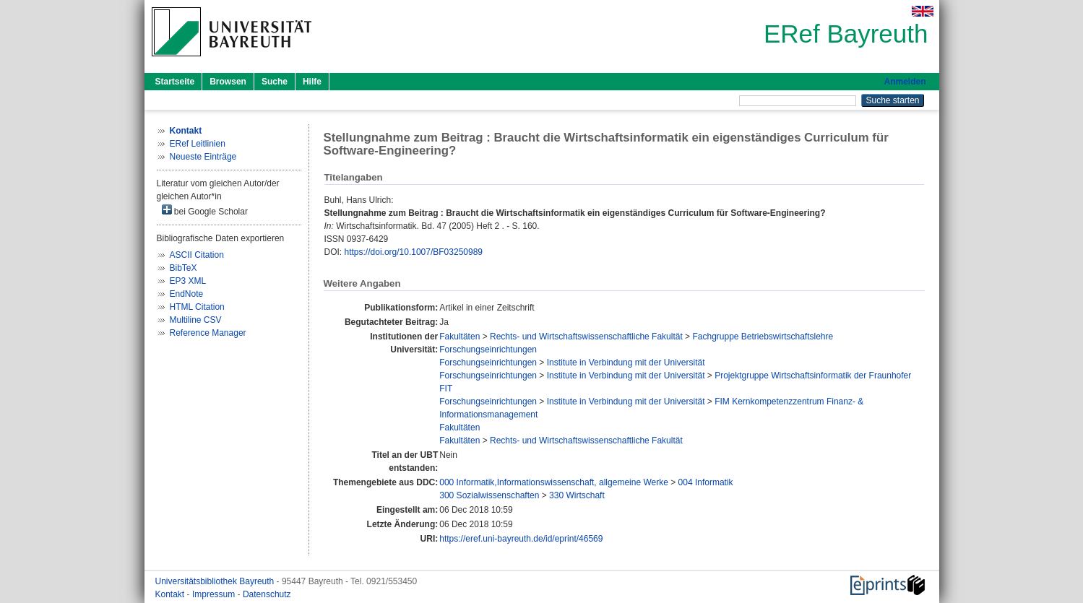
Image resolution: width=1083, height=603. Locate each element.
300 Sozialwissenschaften (489, 495)
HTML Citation (197, 307)
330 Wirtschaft (577, 495)
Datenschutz (267, 594)
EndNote (187, 294)
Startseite (175, 82)
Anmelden (904, 82)
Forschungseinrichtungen (488, 349)
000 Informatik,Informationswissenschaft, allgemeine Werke (553, 482)
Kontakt (171, 594)
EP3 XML (188, 281)
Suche (275, 82)
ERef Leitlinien (197, 144)
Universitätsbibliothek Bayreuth (216, 581)
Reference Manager (208, 333)
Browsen (228, 82)
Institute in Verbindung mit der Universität (626, 362)
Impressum (215, 594)
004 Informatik (705, 482)
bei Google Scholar (205, 210)
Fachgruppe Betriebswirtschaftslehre (762, 336)
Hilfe (312, 82)
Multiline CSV (196, 320)
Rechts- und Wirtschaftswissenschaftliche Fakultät (586, 336)
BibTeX (183, 268)
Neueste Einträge (203, 157)
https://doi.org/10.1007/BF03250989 (414, 252)
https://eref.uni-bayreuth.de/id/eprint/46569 (521, 539)
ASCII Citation (197, 255)
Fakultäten (459, 336)
